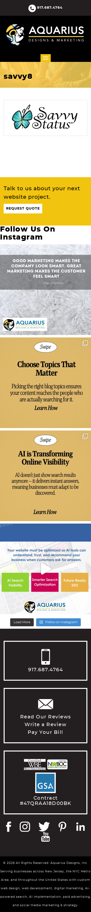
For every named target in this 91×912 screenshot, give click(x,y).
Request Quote (23, 208)
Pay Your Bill (45, 732)
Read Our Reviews (45, 717)
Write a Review (45, 724)
